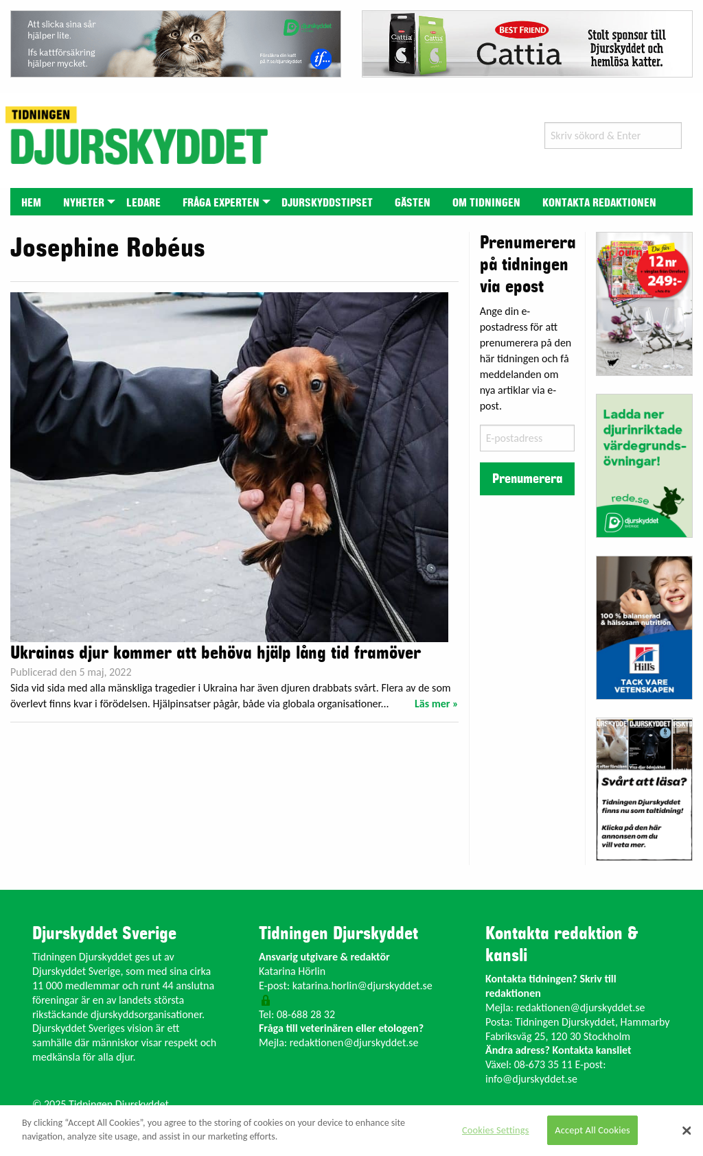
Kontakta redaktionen (599, 203)
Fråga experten (221, 203)
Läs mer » (437, 703)
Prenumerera (527, 478)
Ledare (143, 203)
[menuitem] (31, 201)
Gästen (412, 203)
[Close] (686, 1130)
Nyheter (83, 203)
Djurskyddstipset (327, 203)
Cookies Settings (495, 1130)
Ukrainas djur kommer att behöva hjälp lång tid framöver (215, 653)
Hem (31, 203)
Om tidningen (486, 203)
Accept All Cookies (592, 1130)
